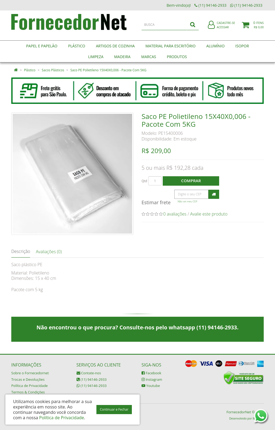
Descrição (20, 251)
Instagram (152, 379)
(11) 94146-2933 (92, 379)
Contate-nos (89, 373)
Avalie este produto (208, 214)
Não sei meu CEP (187, 201)
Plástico (29, 70)
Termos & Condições (28, 392)
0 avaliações (175, 214)
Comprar (191, 180)
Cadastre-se (226, 26)
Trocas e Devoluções (28, 379)
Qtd (144, 181)
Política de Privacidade (29, 385)
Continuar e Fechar (114, 409)
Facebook (151, 373)
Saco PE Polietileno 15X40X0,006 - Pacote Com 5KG (108, 70)
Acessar (223, 31)
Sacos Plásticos (53, 70)
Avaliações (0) (48, 252)
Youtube (151, 385)
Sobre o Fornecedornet (30, 373)
